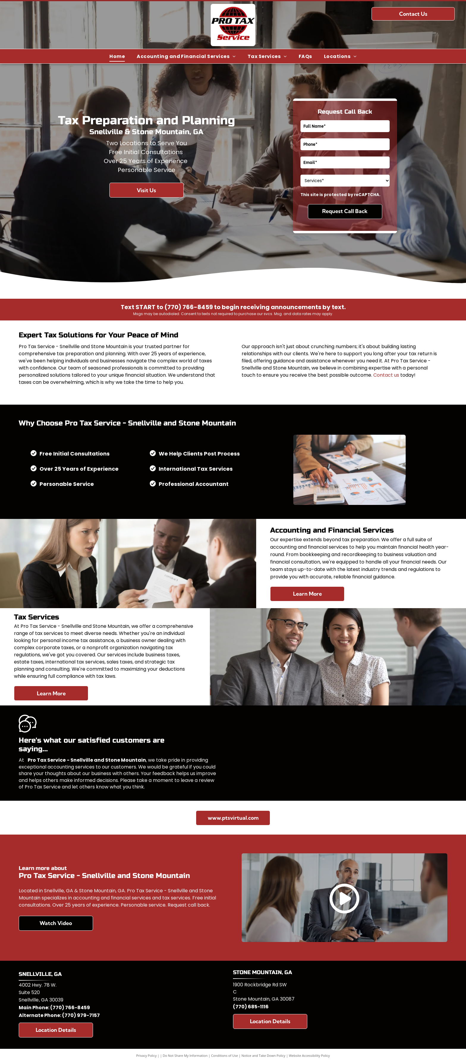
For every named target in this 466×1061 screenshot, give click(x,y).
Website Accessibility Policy (309, 1055)
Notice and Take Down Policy (264, 1055)
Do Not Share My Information (185, 1055)
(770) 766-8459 (70, 1007)
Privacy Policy (146, 1055)
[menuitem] (117, 56)
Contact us (386, 375)
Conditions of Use (224, 1055)
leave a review (197, 780)
